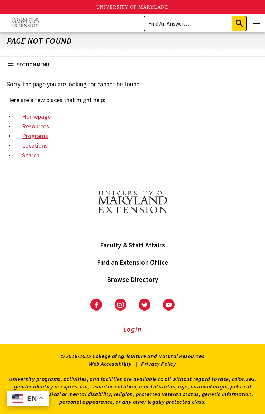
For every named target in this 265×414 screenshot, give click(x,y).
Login (133, 329)
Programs (35, 136)
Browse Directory (132, 279)
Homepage (36, 116)
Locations (35, 145)
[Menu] (256, 23)
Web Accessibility (110, 363)
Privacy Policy (158, 363)
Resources (35, 126)
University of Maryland (132, 7)
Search (30, 155)
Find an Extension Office (132, 262)
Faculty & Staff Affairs (132, 245)
